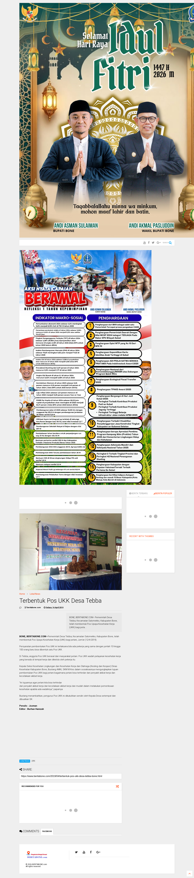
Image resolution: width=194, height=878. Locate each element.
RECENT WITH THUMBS (141, 536)
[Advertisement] (70, 734)
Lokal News (35, 594)
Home (22, 594)
